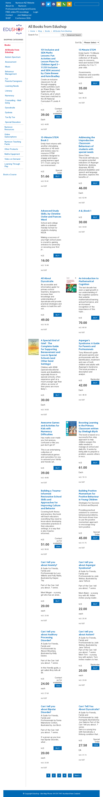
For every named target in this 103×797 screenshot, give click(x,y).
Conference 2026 (23, 18)
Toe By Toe (10, 117)
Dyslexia (8, 112)
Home (8, 3)
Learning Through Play (12, 165)
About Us (10, 6)
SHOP (8, 18)
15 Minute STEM (87, 49)
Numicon (22, 6)
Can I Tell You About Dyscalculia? (89, 708)
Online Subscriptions (11, 135)
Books (7, 45)
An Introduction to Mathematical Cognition (89, 281)
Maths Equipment (12, 154)
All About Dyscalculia (47, 280)
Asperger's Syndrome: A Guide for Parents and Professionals (89, 345)
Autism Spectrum (13, 57)
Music (7, 67)
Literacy (8, 91)
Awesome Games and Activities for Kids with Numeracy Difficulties (50, 428)
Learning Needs (12, 86)
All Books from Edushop (12, 51)
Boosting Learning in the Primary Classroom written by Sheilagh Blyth (88, 427)
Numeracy (9, 95)
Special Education (13, 122)
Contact (9, 15)
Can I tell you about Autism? (86, 633)
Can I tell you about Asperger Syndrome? (87, 565)
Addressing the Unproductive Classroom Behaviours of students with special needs (87, 145)
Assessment (10, 62)
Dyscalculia (10, 107)
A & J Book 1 (85, 210)
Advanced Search (74, 35)
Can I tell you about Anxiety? (49, 564)
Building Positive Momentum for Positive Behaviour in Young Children (89, 495)
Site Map (43, 794)
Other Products (11, 149)
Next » (77, 775)
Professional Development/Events (21, 9)
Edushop (35, 794)
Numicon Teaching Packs (13, 143)
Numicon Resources (9, 128)
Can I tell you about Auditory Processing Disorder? (49, 636)
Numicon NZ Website (25, 3)
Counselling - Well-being (13, 101)
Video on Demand (12, 159)
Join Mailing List (24, 15)
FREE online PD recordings (17, 12)
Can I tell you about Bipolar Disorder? (48, 709)
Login (35, 12)
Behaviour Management (11, 72)
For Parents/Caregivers (13, 80)
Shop (40, 31)
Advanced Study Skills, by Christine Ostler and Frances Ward (51, 215)
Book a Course (9, 174)
